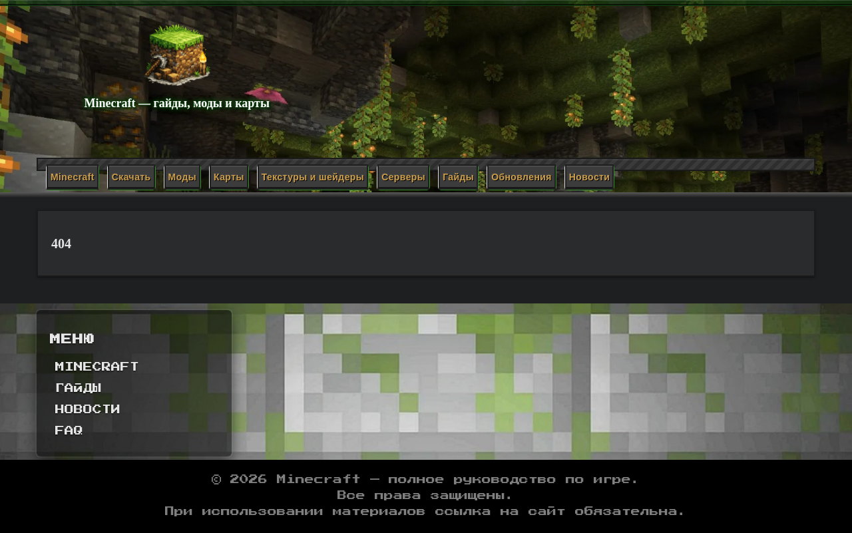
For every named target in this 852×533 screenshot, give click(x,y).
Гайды (458, 177)
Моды (182, 177)
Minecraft (73, 177)
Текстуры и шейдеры (313, 177)
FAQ (69, 431)
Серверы (403, 177)
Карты (229, 177)
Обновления (521, 177)
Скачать (131, 177)
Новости (589, 177)
